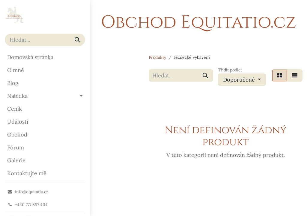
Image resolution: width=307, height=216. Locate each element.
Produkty (157, 57)
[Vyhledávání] (77, 40)
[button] (242, 80)
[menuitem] (45, 57)
